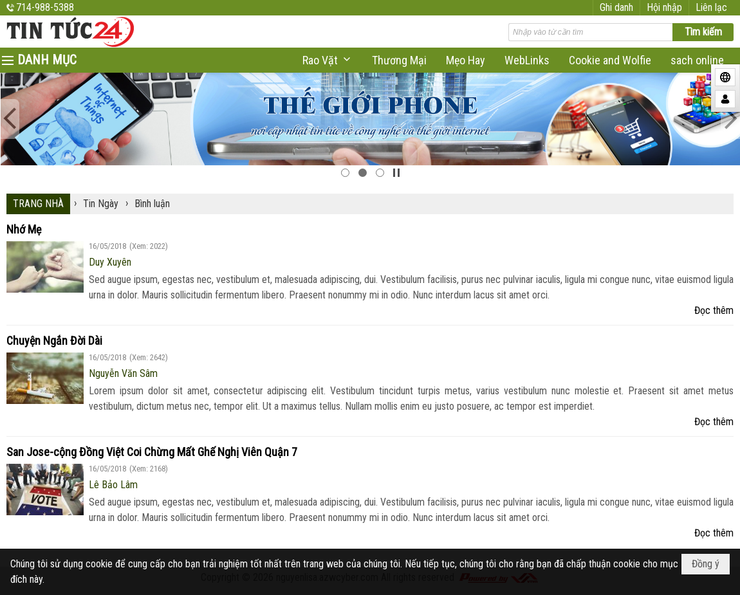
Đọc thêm (714, 310)
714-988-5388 (45, 7)
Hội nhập (664, 7)
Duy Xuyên (110, 262)
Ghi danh (616, 7)
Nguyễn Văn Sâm (123, 373)
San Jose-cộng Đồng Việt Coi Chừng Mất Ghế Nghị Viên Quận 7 (151, 452)
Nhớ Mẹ (23, 229)
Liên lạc (711, 7)
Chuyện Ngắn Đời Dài (54, 340)
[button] (327, 60)
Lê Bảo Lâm (113, 485)
